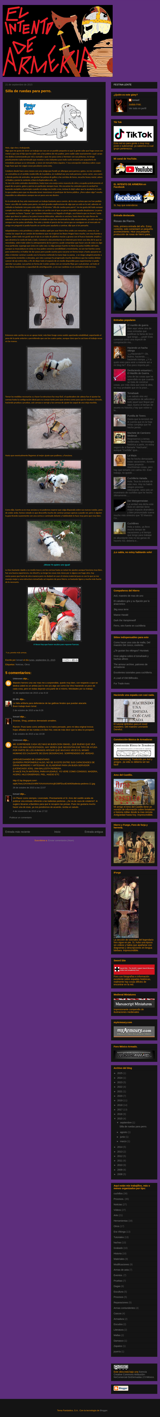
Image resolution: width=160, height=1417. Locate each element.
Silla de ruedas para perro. (133, 1126)
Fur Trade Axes (122, 683)
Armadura (119, 1319)
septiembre (126, 1122)
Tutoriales (119, 1237)
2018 (120, 1105)
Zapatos (118, 1346)
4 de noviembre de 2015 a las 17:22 (30, 811)
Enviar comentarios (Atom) (61, 840)
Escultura (118, 1291)
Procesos (118, 1297)
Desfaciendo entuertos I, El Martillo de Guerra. (140, 372)
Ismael (16, 716)
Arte (116, 1215)
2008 (120, 1174)
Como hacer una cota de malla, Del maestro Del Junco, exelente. (132, 644)
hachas (117, 1242)
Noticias (19, 664)
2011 (120, 1160)
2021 (120, 1091)
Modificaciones (121, 1264)
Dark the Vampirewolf (125, 620)
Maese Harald (121, 615)
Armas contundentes (124, 1308)
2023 (120, 1082)
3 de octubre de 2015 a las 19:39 (28, 734)
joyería (117, 1351)
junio (123, 1136)
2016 (120, 1114)
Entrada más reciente (17, 831)
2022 (120, 1086)
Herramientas (121, 1220)
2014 (120, 1147)
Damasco (119, 1340)
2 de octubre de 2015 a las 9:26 (28, 710)
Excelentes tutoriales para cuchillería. (133, 672)
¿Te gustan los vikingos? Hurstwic (131, 650)
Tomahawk (133, 393)
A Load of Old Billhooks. (126, 678)
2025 (120, 1073)
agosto (124, 1132)
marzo (123, 1141)
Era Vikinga (120, 1231)
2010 (120, 1165)
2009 (120, 1169)
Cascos (118, 1313)
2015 (120, 1118)
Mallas (117, 1335)
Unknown (18, 678)
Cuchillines (133, 523)
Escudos (118, 1324)
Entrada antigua (94, 831)
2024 (120, 1078)
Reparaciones (121, 1302)
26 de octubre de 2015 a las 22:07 (29, 787)
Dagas (117, 1286)
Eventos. (118, 1275)
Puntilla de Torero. (137, 415)
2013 (120, 1151)
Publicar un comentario (21, 817)
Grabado (118, 1248)
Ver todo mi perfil (137, 108)
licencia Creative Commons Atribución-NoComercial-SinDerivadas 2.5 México (134, 1374)
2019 (120, 1100)
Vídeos (117, 1210)
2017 (120, 1109)
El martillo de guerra (138, 325)
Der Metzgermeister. (138, 501)
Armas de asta (121, 1269)
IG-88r (16, 699)
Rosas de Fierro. (124, 221)
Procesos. (119, 1199)
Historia (118, 1253)
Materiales (119, 1259)
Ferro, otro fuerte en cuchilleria (130, 625)
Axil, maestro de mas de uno (128, 595)
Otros (27, 664)
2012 (120, 1156)
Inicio (57, 831)
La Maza (132, 455)
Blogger (103, 1410)
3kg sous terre (121, 609)
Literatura (119, 1329)
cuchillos (118, 1193)
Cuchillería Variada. (138, 478)
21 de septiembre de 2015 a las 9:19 (30, 693)
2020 (120, 1096)
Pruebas (118, 1280)
